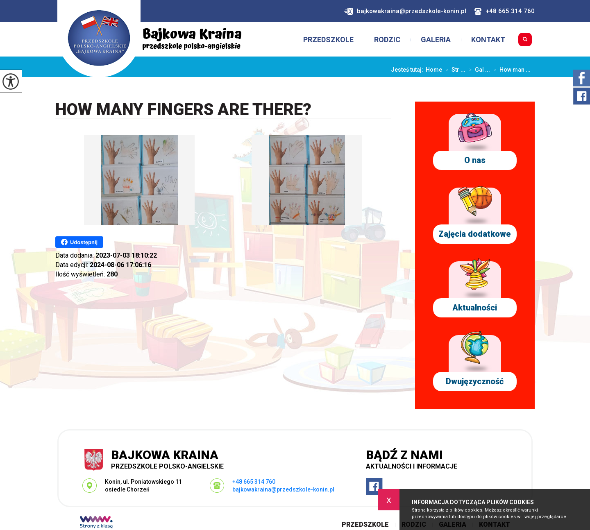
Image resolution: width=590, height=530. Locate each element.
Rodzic (387, 39)
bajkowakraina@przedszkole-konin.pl (405, 11)
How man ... (510, 69)
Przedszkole (328, 39)
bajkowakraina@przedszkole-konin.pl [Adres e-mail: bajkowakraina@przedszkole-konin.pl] (283, 489)
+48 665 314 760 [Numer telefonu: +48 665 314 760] (253, 481)
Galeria (436, 39)
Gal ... (477, 69)
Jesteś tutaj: (408, 69)
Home (434, 69)
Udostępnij (79, 242)
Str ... (453, 69)
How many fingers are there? (183, 110)
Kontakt (488, 39)
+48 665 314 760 (504, 11)
